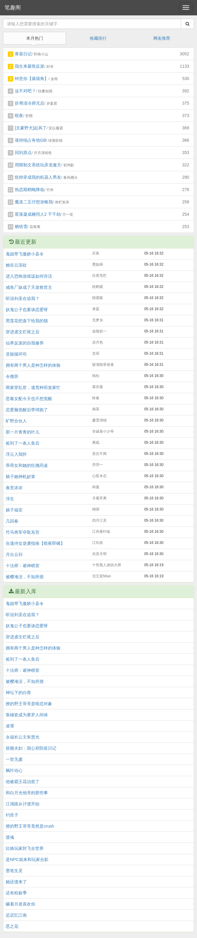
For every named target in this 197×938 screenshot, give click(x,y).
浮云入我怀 (16, 454)
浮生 (10, 498)
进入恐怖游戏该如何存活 (29, 276)
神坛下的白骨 (18, 692)
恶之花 (12, 926)
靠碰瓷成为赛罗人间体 (27, 714)
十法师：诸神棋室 (22, 565)
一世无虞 (14, 759)
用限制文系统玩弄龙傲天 (38, 164)
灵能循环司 (16, 354)
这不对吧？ (25, 90)
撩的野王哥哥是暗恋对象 (29, 703)
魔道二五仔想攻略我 (34, 201)
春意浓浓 (14, 487)
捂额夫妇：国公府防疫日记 (31, 748)
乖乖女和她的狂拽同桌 (27, 465)
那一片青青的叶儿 (22, 432)
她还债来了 (16, 881)
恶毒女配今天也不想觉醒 (29, 398)
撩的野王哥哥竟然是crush (30, 826)
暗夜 (19, 115)
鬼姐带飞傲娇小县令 (25, 253)
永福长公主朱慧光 (22, 737)
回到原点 (23, 152)
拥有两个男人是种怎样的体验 (33, 365)
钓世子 (12, 815)
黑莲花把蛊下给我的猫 (27, 320)
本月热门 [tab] (34, 38)
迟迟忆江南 (16, 915)
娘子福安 (14, 510)
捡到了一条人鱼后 (22, 443)
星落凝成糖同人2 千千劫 (38, 214)
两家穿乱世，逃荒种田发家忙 (33, 387)
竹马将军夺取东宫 (22, 532)
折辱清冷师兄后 (29, 103)
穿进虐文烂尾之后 (22, 331)
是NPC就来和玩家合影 (27, 859)
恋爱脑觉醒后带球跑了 (27, 409)
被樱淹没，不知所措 (25, 576)
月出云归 (14, 554)
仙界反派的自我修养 (25, 343)
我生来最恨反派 (29, 66)
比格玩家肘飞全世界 (25, 848)
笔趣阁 (13, 8)
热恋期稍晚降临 (29, 189)
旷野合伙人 (16, 420)
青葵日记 (23, 53)
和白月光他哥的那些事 (27, 792)
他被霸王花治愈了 (22, 781)
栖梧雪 (21, 226)
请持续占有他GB (30, 140)
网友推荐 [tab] (161, 38)
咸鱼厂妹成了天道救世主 (29, 287)
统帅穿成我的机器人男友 (38, 177)
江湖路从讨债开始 (22, 803)
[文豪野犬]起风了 (31, 127)
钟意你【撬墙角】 (31, 78)
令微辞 (12, 376)
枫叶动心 (14, 770)
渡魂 (10, 837)
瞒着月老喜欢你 (20, 904)
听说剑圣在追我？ (22, 298)
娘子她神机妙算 (20, 476)
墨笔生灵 (14, 870)
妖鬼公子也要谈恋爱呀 (27, 309)
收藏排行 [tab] (98, 38)
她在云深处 (16, 265)
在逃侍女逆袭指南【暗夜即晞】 (35, 543)
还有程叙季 (16, 892)
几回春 (12, 521)
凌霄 (10, 726)
